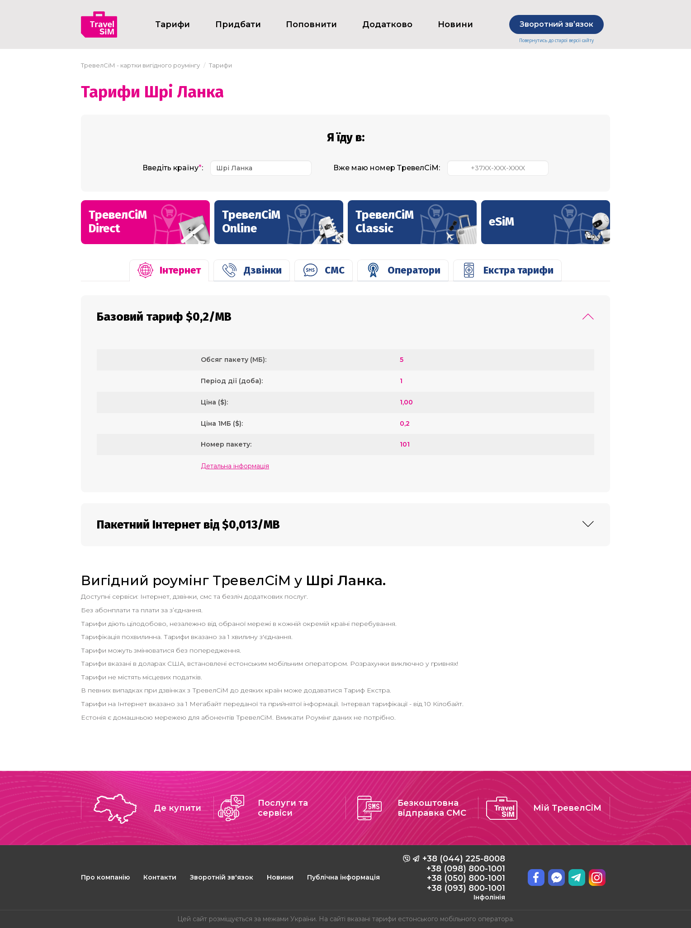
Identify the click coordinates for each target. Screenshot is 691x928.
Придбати (238, 24)
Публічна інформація (343, 877)
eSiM (549, 228)
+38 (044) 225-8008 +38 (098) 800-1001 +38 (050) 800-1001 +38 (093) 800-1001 (463, 877)
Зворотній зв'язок (221, 877)
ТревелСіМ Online (282, 226)
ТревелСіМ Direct (149, 226)
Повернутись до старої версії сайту (556, 40)
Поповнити (311, 24)
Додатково (387, 24)
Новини (455, 24)
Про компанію (105, 877)
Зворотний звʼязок (556, 24)
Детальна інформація (235, 466)
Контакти (159, 877)
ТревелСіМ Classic (416, 226)
